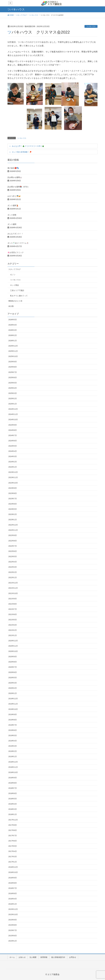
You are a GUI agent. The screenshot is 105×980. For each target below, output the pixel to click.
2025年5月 (12, 383)
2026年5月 (12, 320)
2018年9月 (12, 778)
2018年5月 (12, 799)
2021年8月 (12, 604)
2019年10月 (13, 709)
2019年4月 (12, 741)
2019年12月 (13, 699)
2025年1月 (12, 404)
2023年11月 (13, 477)
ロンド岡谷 (14, 285)
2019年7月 (12, 725)
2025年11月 (13, 351)
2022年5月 (12, 556)
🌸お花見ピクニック (16, 252)
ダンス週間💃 (13, 206)
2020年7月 (12, 667)
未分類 (11, 306)
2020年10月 (13, 651)
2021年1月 (12, 635)
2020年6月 (12, 672)
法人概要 (33, 957)
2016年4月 (12, 899)
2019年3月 (12, 746)
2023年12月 (13, 472)
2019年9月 (12, 714)
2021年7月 (12, 609)
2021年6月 (12, 614)
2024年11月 (13, 414)
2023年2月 (12, 514)
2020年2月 (12, 688)
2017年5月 (12, 846)
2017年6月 (12, 841)
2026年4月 (12, 325)
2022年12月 (13, 525)
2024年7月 (12, 435)
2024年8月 (12, 430)
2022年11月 (13, 530)
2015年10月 (13, 914)
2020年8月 (12, 662)
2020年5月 (12, 678)
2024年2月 (12, 462)
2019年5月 (12, 735)
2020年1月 (12, 693)
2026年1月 (12, 341)
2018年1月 (12, 814)
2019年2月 (12, 751)
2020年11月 (13, 646)
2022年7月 (12, 546)
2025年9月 (12, 362)
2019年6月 (12, 730)
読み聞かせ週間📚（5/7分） (19, 187)
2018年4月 (12, 804)
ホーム (12, 957)
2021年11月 (13, 588)
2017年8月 (12, 830)
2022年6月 (12, 551)
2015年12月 (13, 909)
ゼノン (12, 275)
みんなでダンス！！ (15, 234)
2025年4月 (12, 388)
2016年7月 (12, 888)
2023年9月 (12, 488)
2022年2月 (12, 572)
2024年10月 (13, 420)
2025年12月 (13, 346)
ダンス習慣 (12, 215)
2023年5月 (12, 509)
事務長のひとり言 (15, 301)
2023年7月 (12, 499)
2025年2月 (12, 399)
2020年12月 (13, 641)
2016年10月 (13, 872)
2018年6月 (12, 793)
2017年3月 (12, 857)
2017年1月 (12, 862)
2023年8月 (12, 493)
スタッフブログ (14, 269)
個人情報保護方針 (58, 957)
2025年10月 (13, 356)
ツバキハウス (91, 26)
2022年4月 (12, 562)
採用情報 (43, 957)
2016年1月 (12, 904)
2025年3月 (12, 393)
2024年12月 (13, 409)
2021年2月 (12, 630)
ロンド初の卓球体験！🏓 (22, 152)
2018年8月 (12, 783)
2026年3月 (12, 330)
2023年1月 (12, 520)
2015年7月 (12, 930)
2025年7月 (12, 372)
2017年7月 (12, 836)
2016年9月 (12, 878)
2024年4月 (12, 451)
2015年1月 (12, 941)
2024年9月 (12, 425)
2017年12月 (13, 820)
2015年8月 (12, 925)
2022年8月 (12, 541)
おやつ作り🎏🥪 (14, 196)
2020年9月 (12, 657)
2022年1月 (12, 577)
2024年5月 (12, 446)
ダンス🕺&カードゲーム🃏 (18, 243)
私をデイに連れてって (19, 296)
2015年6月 (12, 936)
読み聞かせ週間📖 (15, 177)
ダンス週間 (12, 224)
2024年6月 (12, 441)
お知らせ (22, 957)
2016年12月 (13, 867)
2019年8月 (12, 720)
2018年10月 (13, 772)
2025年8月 (12, 367)
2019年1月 (12, 756)
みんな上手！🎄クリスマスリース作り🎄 (28, 146)
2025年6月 (12, 377)
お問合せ (72, 957)
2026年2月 (12, 335)
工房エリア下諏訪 (17, 290)
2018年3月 (12, 809)
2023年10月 (13, 483)
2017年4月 (12, 851)
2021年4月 (12, 625)
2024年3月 (12, 456)
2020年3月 (12, 683)
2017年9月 (12, 825)
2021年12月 (13, 583)
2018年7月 (12, 788)
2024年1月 (12, 467)
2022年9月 (12, 535)
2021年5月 (12, 620)
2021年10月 (13, 593)
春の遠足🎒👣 (13, 168)
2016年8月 (12, 883)
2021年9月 (12, 599)
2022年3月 (12, 567)
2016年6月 (12, 893)
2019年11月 (13, 704)
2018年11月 (13, 767)
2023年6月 (12, 504)
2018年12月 (13, 762)
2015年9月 (12, 920)
